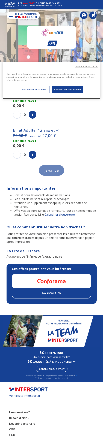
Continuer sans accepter (86, 66)
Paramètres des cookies (35, 89)
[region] (52, 80)
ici (76, 375)
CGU (12, 435)
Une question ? (19, 412)
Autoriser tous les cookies (67, 89)
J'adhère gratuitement (52, 369)
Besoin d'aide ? (19, 418)
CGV (12, 429)
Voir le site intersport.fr (24, 396)
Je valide (51, 170)
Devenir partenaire (22, 424)
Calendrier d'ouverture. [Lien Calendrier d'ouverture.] (60, 215)
